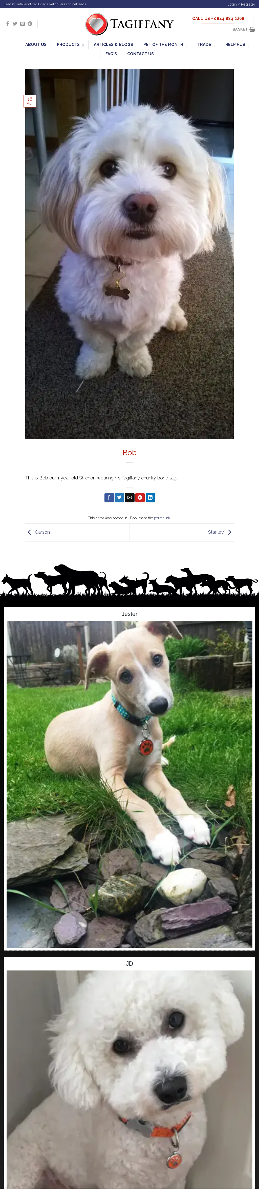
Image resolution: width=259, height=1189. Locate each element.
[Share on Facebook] (109, 497)
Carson (37, 532)
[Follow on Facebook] (7, 24)
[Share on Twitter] (119, 497)
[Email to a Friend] (129, 497)
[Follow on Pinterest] (30, 24)
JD (129, 963)
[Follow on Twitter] (15, 24)
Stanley (221, 532)
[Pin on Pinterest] (140, 497)
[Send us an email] (22, 24)
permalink (162, 518)
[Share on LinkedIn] (150, 497)
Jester (130, 614)
